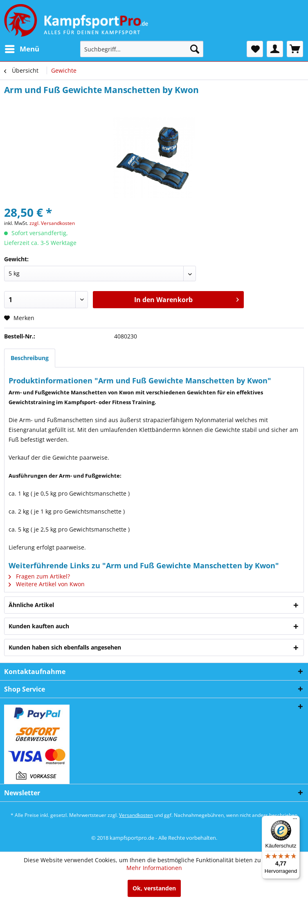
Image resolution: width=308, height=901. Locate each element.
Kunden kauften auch (39, 626)
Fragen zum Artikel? (39, 576)
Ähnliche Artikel (31, 605)
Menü (22, 47)
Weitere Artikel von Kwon (47, 584)
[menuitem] (21, 49)
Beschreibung (30, 358)
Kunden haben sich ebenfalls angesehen (65, 647)
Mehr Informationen (154, 868)
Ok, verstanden (154, 888)
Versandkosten (136, 815)
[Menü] (295, 820)
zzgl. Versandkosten (52, 223)
